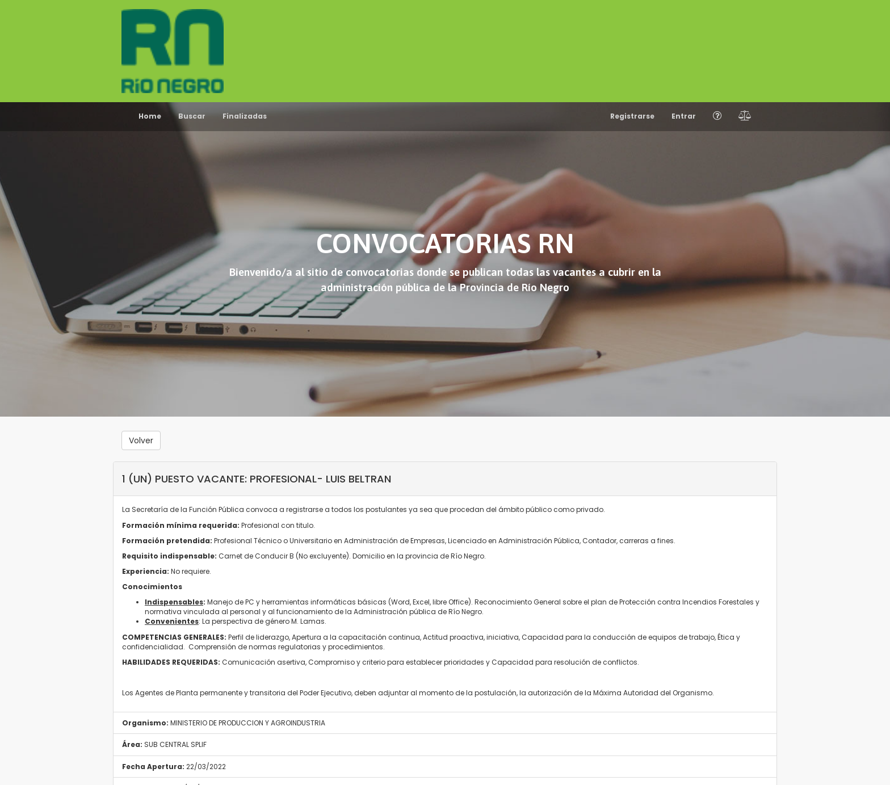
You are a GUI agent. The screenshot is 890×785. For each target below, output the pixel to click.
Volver (141, 440)
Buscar (191, 116)
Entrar (683, 116)
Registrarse (632, 116)
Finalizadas (244, 116)
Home (149, 116)
